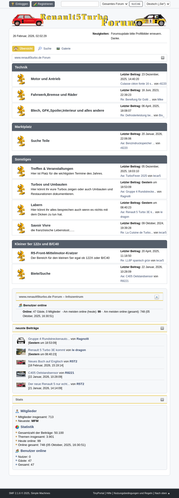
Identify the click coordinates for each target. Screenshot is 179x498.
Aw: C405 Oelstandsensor (136, 276)
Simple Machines (40, 493)
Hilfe (109, 493)
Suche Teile (40, 141)
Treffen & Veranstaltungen (52, 168)
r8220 (163, 83)
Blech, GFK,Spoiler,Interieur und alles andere (67, 110)
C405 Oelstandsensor (43, 372)
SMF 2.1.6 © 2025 (19, 493)
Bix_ (161, 115)
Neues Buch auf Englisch (45, 361)
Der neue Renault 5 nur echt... (49, 384)
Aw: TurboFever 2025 (133, 175)
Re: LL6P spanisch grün (135, 260)
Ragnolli (82, 339)
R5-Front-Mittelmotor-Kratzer (54, 253)
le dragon (79, 350)
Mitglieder (29, 411)
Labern (36, 205)
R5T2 (73, 361)
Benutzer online (33, 451)
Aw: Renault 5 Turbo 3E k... (137, 212)
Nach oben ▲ (162, 493)
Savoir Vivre (40, 225)
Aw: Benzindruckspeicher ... (137, 143)
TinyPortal (98, 493)
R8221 (69, 372)
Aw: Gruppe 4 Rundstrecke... (138, 191)
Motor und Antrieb (45, 79)
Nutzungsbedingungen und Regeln (133, 493)
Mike (160, 99)
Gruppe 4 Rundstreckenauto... (49, 339)
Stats (19, 399)
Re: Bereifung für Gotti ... (135, 99)
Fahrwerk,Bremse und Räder (54, 95)
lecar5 (157, 175)
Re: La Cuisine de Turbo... (136, 232)
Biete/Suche (40, 273)
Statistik (27, 427)
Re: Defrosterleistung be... (136, 115)
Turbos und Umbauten (49, 184)
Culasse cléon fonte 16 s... (136, 83)
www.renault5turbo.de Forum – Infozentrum (51, 296)
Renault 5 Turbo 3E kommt (46, 350)
